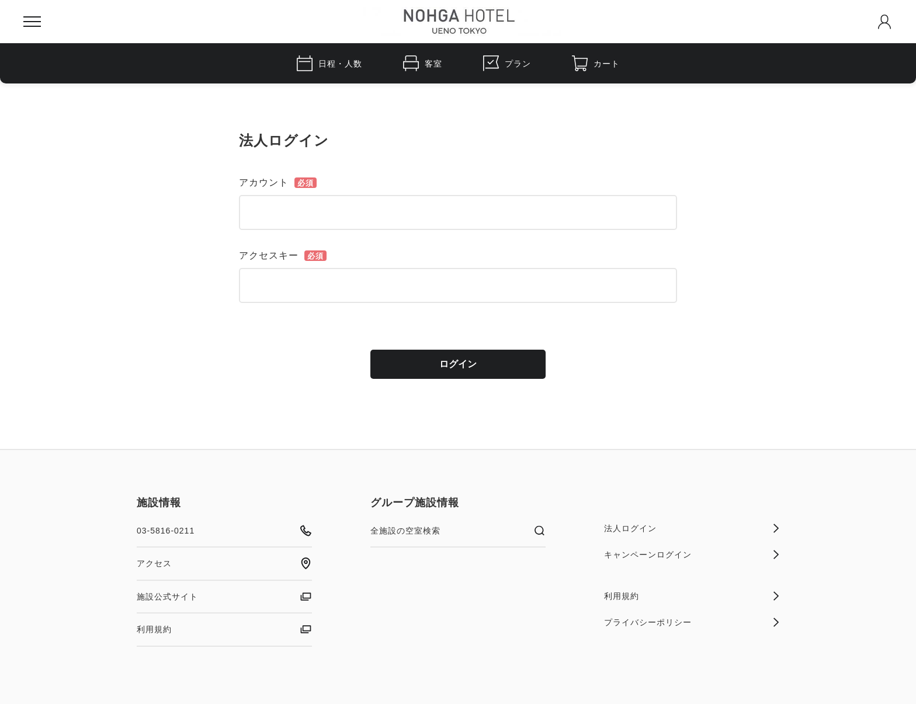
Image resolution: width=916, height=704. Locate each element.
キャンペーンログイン (691, 554)
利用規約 (224, 629)
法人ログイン (691, 528)
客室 (422, 63)
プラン (507, 63)
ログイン (458, 364)
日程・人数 (329, 63)
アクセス (224, 563)
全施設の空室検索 (458, 530)
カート (596, 63)
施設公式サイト (224, 596)
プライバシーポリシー (691, 622)
